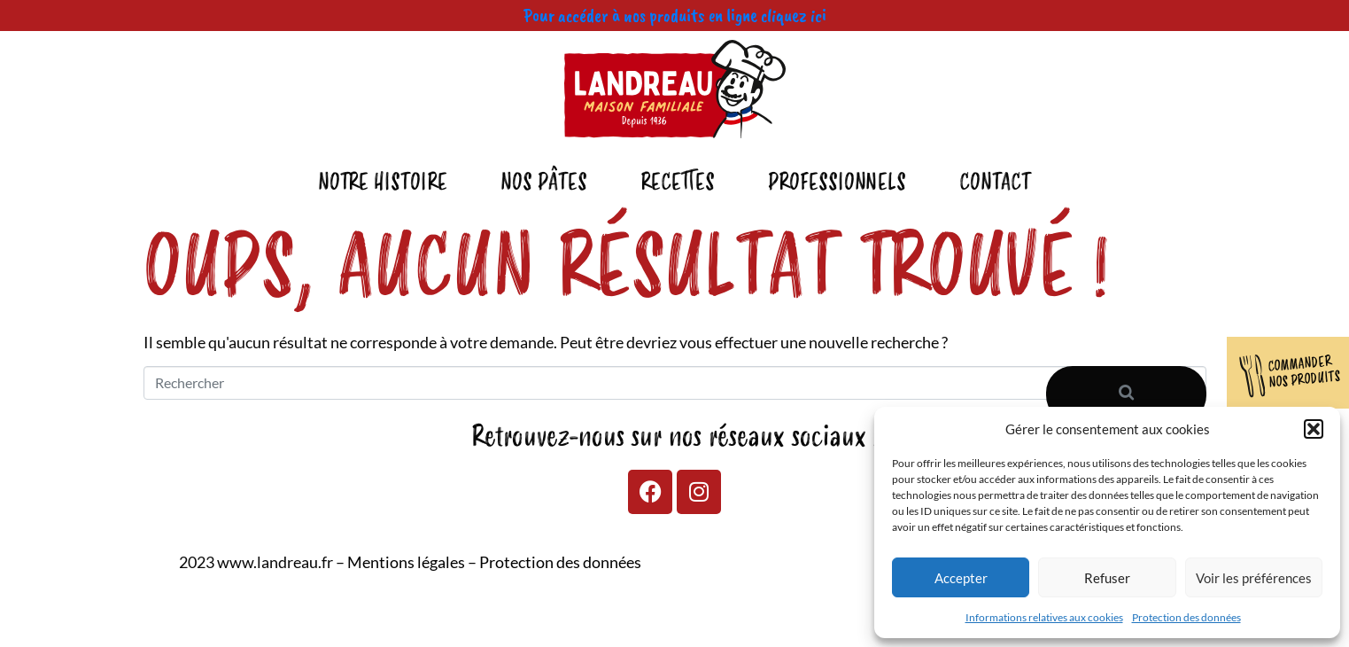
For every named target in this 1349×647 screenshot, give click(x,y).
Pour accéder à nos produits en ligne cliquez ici (674, 15)
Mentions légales (406, 562)
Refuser (1107, 578)
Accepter (961, 578)
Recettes (677, 182)
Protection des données (1186, 617)
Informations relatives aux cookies (1044, 617)
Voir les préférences (1254, 578)
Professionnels (837, 182)
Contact (995, 182)
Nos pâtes (543, 182)
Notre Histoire (382, 182)
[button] (1313, 429)
